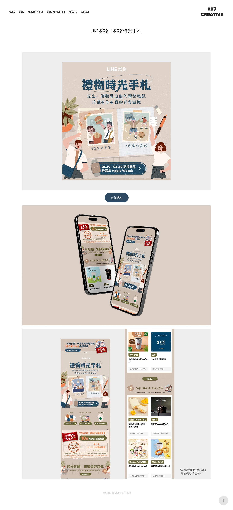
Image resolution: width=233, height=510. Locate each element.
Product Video (35, 11)
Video (21, 11)
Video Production (56, 11)
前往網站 (116, 197)
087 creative (212, 11)
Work (12, 11)
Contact (85, 11)
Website (73, 11)
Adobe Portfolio (123, 492)
